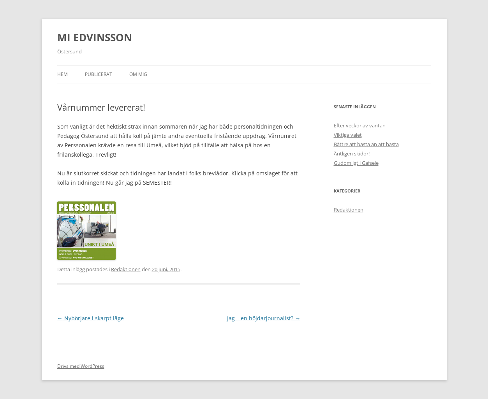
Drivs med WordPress (80, 366)
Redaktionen (126, 269)
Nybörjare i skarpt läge (90, 318)
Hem (62, 74)
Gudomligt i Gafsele (356, 162)
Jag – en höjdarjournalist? (263, 318)
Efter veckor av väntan (360, 125)
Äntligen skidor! (352, 153)
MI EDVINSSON (94, 37)
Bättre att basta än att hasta (366, 144)
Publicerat (98, 74)
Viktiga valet (348, 134)
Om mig (138, 74)
